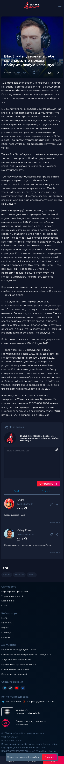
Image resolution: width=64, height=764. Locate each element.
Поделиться (16, 427)
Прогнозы (6, 622)
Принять (49, 757)
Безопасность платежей (14, 674)
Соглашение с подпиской (15, 669)
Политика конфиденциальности (18, 649)
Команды (6, 632)
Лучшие (46, 491)
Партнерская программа (14, 591)
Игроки (5, 627)
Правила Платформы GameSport (18, 664)
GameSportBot (13, 701)
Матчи (4, 618)
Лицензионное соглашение (16, 659)
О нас (4, 605)
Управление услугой (12, 596)
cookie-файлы (31, 757)
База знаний (8, 600)
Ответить (55, 522)
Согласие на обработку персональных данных (26, 654)
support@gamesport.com (40, 701)
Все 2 (16, 491)
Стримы (5, 637)
